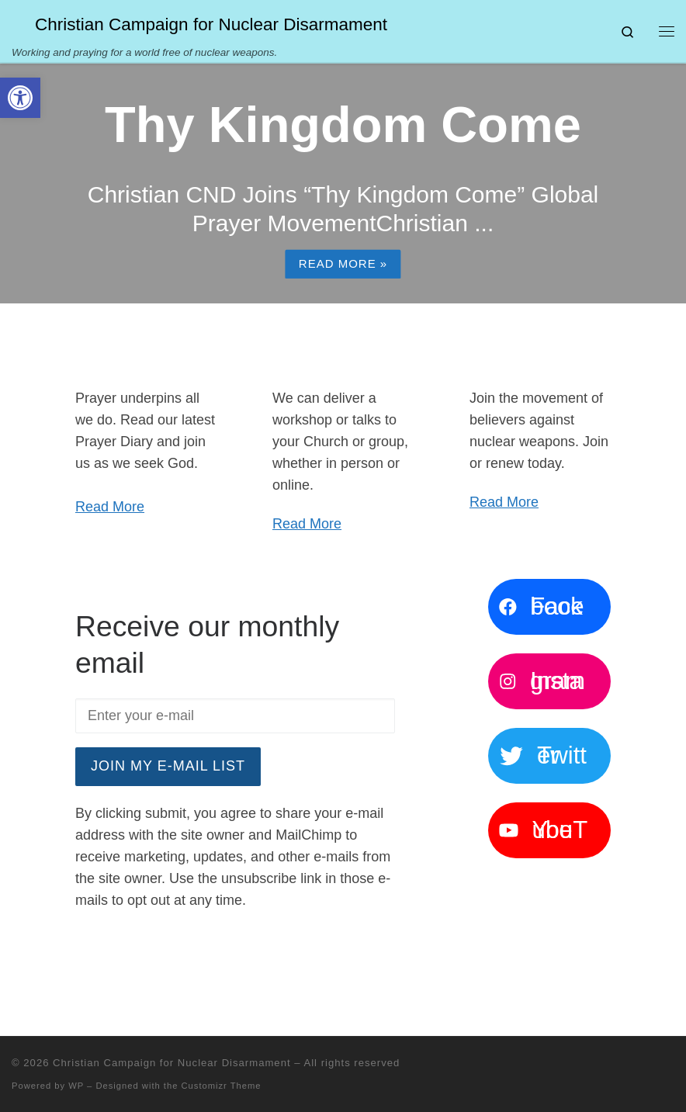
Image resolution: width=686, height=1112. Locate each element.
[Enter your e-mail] (235, 715)
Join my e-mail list (168, 766)
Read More (109, 506)
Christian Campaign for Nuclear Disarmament (171, 1063)
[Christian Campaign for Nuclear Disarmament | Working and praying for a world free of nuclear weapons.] (20, 23)
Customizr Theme (222, 1085)
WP (76, 1085)
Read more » (343, 263)
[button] (20, 98)
